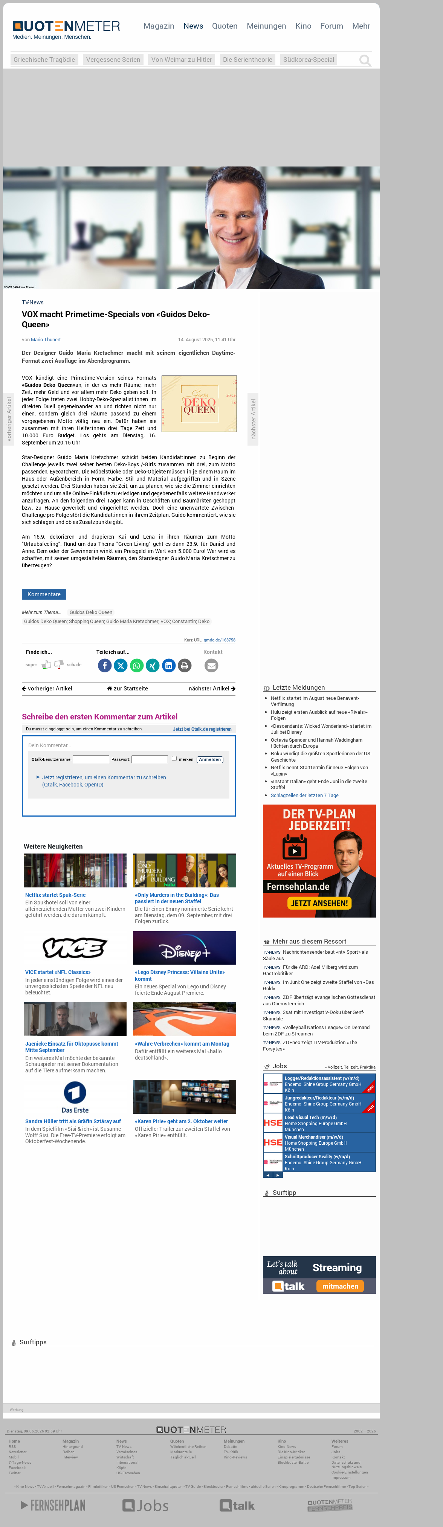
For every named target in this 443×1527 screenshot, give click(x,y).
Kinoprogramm (291, 1486)
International (127, 1462)
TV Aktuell (45, 1486)
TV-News (123, 1446)
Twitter (14, 1473)
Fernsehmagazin (71, 1486)
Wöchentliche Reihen (188, 1446)
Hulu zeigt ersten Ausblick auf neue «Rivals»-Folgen (319, 715)
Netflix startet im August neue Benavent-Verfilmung (315, 701)
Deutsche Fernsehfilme (326, 1486)
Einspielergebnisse (294, 1457)
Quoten (225, 25)
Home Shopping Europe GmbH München (305, 1122)
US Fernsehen (122, 1486)
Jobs (335, 1451)
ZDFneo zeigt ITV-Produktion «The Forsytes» (310, 1045)
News (193, 25)
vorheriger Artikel (47, 688)
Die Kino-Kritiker (291, 1451)
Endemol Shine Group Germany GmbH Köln (319, 1083)
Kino (303, 25)
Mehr (361, 25)
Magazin (159, 25)
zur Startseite (127, 688)
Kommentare (44, 594)
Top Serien (357, 1486)
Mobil (14, 1457)
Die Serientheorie (247, 59)
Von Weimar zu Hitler (181, 59)
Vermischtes (126, 1451)
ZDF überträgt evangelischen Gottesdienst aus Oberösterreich (319, 1000)
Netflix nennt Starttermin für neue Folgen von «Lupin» (319, 770)
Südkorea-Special (308, 59)
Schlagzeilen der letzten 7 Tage (305, 795)
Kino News (25, 1486)
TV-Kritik (231, 1451)
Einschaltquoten (168, 1486)
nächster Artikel (212, 688)
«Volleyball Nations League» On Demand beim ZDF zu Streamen (316, 1030)
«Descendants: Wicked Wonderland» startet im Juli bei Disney (321, 728)
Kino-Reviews (235, 1457)
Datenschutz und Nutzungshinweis (346, 1464)
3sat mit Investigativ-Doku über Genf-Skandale (313, 1015)
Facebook (17, 1467)
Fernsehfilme (237, 1486)
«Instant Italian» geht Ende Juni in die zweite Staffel (319, 784)
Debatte (230, 1446)
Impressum (341, 1477)
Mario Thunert (46, 339)
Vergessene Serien (113, 59)
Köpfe (121, 1467)
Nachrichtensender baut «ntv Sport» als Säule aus (315, 954)
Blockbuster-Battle (293, 1462)
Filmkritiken (98, 1486)
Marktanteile (181, 1451)
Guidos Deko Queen (91, 612)
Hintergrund (73, 1446)
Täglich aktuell (183, 1457)
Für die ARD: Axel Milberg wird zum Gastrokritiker (310, 970)
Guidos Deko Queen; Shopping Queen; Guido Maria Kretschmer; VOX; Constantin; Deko (116, 621)
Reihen (69, 1451)
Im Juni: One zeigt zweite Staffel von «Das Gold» (318, 985)
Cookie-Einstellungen (349, 1472)
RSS (12, 1446)
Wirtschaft (125, 1457)
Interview (70, 1457)
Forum (331, 25)
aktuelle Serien (263, 1486)
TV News (144, 1486)
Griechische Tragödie (44, 59)
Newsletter (17, 1451)
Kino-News (287, 1446)
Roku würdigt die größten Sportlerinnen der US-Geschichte (321, 756)
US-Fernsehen (128, 1473)
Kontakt (338, 1457)
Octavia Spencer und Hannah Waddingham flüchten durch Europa (316, 742)
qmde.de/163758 (219, 640)
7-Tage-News (20, 1462)
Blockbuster (213, 1486)
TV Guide (193, 1486)
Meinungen (266, 25)
